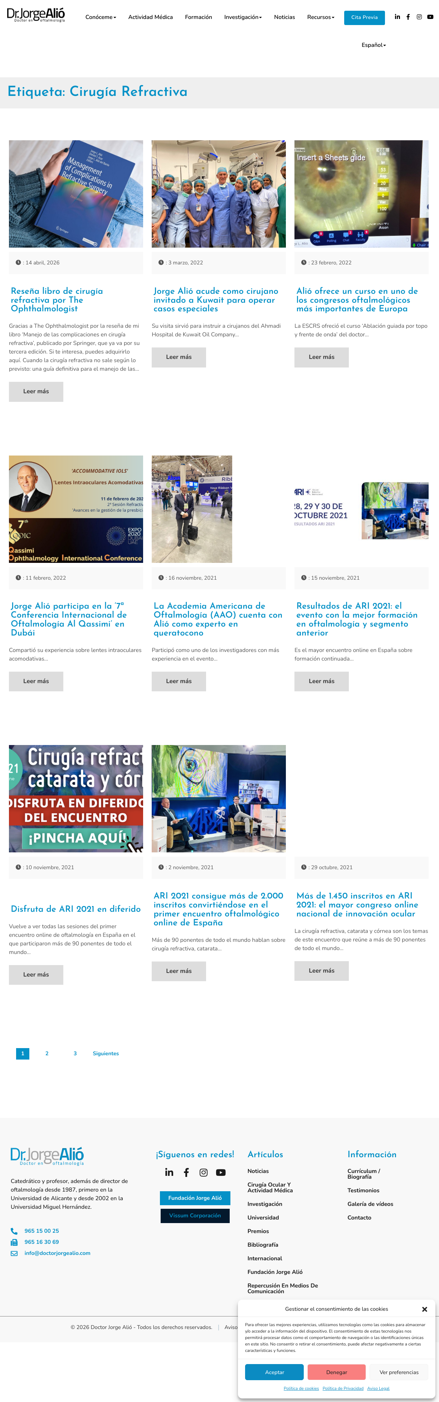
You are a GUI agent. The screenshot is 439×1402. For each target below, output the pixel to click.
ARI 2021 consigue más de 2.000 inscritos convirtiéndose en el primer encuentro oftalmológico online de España (216, 919)
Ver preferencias (399, 1372)
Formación (198, 17)
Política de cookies (301, 1389)
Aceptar (274, 1372)
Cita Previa (364, 17)
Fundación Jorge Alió (275, 1283)
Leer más (36, 393)
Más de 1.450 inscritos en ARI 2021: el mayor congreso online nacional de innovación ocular (359, 915)
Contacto (359, 1229)
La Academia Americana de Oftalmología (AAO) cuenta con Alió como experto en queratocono (213, 623)
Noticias (284, 17)
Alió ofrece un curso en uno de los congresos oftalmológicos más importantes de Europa (361, 302)
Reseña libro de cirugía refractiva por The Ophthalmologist (60, 302)
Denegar (336, 1372)
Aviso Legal (378, 1389)
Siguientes (106, 1065)
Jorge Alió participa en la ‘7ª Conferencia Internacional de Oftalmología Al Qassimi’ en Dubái (73, 623)
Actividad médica (150, 17)
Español (374, 45)
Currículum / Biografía (363, 1185)
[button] (424, 1309)
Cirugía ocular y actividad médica (270, 1199)
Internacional (265, 1270)
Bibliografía (263, 1256)
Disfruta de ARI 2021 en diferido (62, 909)
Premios (258, 1243)
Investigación (243, 17)
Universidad (263, 1229)
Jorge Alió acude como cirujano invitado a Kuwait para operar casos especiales (215, 302)
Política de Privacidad (343, 1389)
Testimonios (363, 1202)
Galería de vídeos (370, 1215)
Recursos (321, 17)
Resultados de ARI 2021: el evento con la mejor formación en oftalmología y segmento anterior (361, 623)
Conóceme (101, 17)
